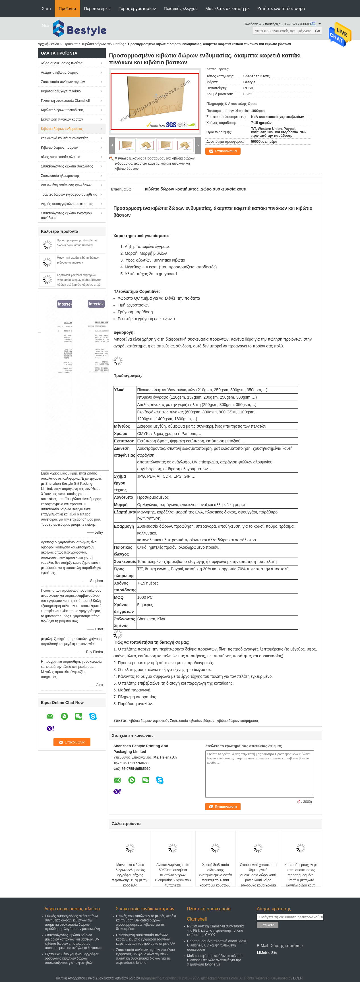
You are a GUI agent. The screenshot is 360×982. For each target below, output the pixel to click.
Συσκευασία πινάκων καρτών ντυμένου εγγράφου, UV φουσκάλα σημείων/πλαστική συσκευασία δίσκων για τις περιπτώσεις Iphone (145, 956)
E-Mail (262, 945)
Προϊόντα (67, 8)
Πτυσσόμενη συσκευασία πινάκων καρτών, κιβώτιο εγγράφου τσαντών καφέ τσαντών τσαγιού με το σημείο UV (145, 939)
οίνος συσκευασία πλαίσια (60, 157)
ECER (298, 978)
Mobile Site (267, 953)
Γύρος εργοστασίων (137, 8)
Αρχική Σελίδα (48, 44)
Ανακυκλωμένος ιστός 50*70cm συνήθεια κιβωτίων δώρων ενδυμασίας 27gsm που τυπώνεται (173, 875)
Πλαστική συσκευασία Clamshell (65, 101)
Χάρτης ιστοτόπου (287, 945)
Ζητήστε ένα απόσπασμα (281, 8)
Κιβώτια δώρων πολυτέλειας (62, 110)
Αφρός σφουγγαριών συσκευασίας (67, 204)
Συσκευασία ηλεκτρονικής (60, 176)
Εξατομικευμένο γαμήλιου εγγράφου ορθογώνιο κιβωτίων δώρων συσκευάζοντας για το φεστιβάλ (72, 958)
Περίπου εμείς (97, 8)
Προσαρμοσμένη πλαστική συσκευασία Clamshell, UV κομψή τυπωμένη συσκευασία (216, 945)
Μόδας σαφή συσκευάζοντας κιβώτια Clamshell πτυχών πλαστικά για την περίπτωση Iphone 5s (215, 960)
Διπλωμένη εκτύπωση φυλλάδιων (66, 185)
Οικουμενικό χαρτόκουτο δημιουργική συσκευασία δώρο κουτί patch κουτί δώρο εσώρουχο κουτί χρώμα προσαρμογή (258, 877)
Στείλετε (267, 925)
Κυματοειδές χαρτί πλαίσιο (61, 91)
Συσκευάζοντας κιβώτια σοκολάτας (67, 166)
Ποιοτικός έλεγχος (180, 8)
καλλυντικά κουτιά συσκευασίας (64, 138)
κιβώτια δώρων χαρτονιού (148, 721)
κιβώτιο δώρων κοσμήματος (238, 721)
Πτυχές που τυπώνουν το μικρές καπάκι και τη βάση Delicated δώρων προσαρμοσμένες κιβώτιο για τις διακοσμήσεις (146, 922)
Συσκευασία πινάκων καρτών (63, 82)
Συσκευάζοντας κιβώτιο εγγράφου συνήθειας (66, 215)
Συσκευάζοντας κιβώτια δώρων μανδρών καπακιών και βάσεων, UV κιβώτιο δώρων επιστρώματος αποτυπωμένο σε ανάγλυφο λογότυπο (73, 941)
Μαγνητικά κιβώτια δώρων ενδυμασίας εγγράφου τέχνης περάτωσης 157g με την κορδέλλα (130, 875)
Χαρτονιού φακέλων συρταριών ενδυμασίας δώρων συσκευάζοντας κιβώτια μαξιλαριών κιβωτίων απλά (79, 280)
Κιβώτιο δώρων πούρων (59, 148)
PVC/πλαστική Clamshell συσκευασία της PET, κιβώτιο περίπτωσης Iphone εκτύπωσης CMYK (215, 930)
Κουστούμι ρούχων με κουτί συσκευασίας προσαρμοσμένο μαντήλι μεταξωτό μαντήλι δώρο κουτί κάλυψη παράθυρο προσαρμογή (300, 880)
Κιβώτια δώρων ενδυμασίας (103, 44)
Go (317, 31)
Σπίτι (46, 8)
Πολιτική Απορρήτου (70, 978)
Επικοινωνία (226, 151)
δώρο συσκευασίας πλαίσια (61, 63)
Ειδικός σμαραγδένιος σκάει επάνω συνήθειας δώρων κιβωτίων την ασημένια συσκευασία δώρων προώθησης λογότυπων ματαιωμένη (72, 922)
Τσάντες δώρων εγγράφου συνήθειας (69, 194)
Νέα (45, 25)
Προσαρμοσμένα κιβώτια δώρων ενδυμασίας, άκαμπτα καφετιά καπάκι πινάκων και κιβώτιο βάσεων (155, 163)
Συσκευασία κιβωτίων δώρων (192, 721)
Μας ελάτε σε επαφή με (227, 8)
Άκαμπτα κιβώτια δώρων (59, 72)
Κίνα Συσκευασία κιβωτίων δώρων (114, 978)
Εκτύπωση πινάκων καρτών (62, 119)
